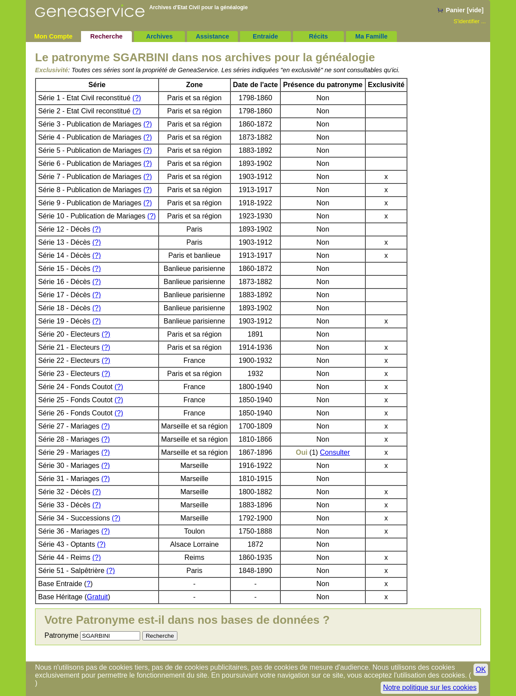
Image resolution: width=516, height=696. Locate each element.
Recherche (106, 36)
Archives (159, 36)
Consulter (335, 452)
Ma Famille (371, 36)
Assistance (212, 36)
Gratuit (97, 597)
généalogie (234, 7)
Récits (318, 36)
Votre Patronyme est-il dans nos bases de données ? (186, 619)
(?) (136, 98)
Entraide (265, 36)
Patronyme (61, 635)
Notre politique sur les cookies (429, 687)
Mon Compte (53, 36)
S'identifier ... (470, 21)
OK (481, 669)
